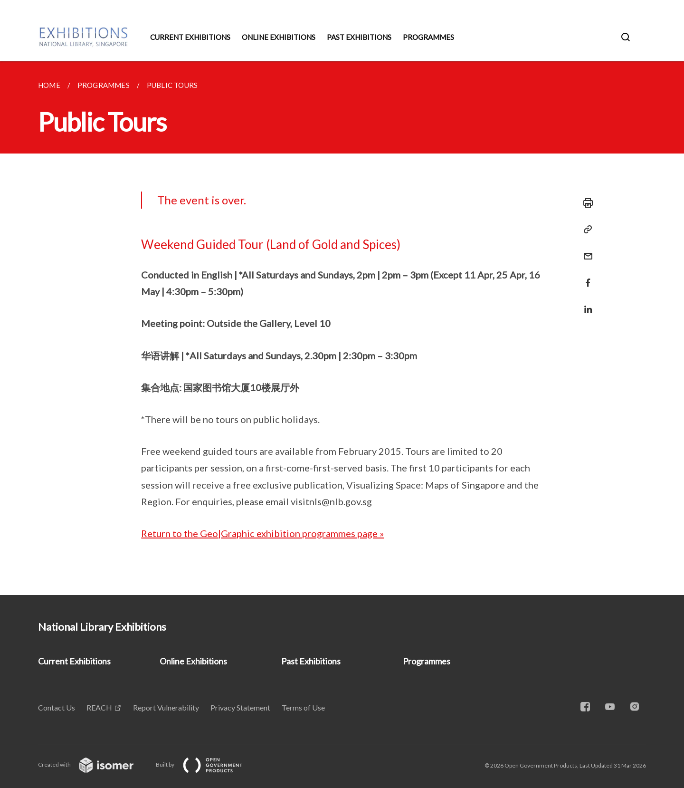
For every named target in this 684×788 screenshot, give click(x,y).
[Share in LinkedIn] (585, 303)
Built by (206, 764)
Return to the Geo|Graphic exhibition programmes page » (262, 533)
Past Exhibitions (359, 37)
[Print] (585, 203)
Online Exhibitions (278, 37)
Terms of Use (303, 707)
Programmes (428, 37)
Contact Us (56, 707)
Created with (93, 764)
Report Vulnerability (166, 707)
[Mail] (585, 250)
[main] (342, 328)
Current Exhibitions (190, 37)
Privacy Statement (240, 707)
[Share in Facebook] (585, 276)
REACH (99, 707)
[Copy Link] (585, 229)
